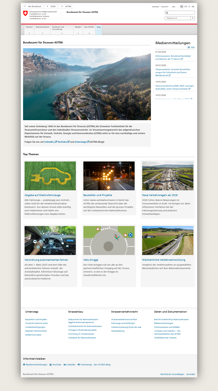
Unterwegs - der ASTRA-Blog (96, 364)
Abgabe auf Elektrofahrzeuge (42, 195)
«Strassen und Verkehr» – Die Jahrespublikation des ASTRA (167, 332)
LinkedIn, (49, 141)
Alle (193, 47)
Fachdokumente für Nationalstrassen (85, 326)
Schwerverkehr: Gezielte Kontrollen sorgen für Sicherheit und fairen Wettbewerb (172, 72)
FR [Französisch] (186, 6)
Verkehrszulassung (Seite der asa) (126, 327)
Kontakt (190, 374)
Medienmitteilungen (163, 323)
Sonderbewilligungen (35, 327)
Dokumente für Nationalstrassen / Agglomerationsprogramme (83, 321)
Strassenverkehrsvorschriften (124, 319)
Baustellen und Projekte (97, 195)
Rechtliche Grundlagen (172, 374)
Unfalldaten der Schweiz (165, 337)
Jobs (173, 7)
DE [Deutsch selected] (181, 6)
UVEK (51, 6)
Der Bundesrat (33, 6)
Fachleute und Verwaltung (58, 28)
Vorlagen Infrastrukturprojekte (82, 330)
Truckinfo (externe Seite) (36, 323)
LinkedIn (70, 364)
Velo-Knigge (90, 259)
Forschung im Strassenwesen (81, 334)
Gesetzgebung (117, 331)
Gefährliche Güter (33, 335)
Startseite (155, 7)
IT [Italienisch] (189, 6)
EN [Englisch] (193, 6)
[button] (167, 13)
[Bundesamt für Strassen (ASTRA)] (66, 15)
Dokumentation (42, 27)
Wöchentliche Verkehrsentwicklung (163, 259)
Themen (29, 27)
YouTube (62, 141)
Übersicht (164, 7)
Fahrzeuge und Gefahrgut (123, 323)
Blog (99, 27)
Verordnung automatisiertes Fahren (46, 259)
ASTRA (66, 6)
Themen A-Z (179, 18)
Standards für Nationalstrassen (82, 337)
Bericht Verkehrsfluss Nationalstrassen (171, 319)
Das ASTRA (89, 27)
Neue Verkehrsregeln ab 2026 (160, 195)
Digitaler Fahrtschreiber (36, 331)
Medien (78, 27)
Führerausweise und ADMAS (167, 327)
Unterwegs (80, 141)
